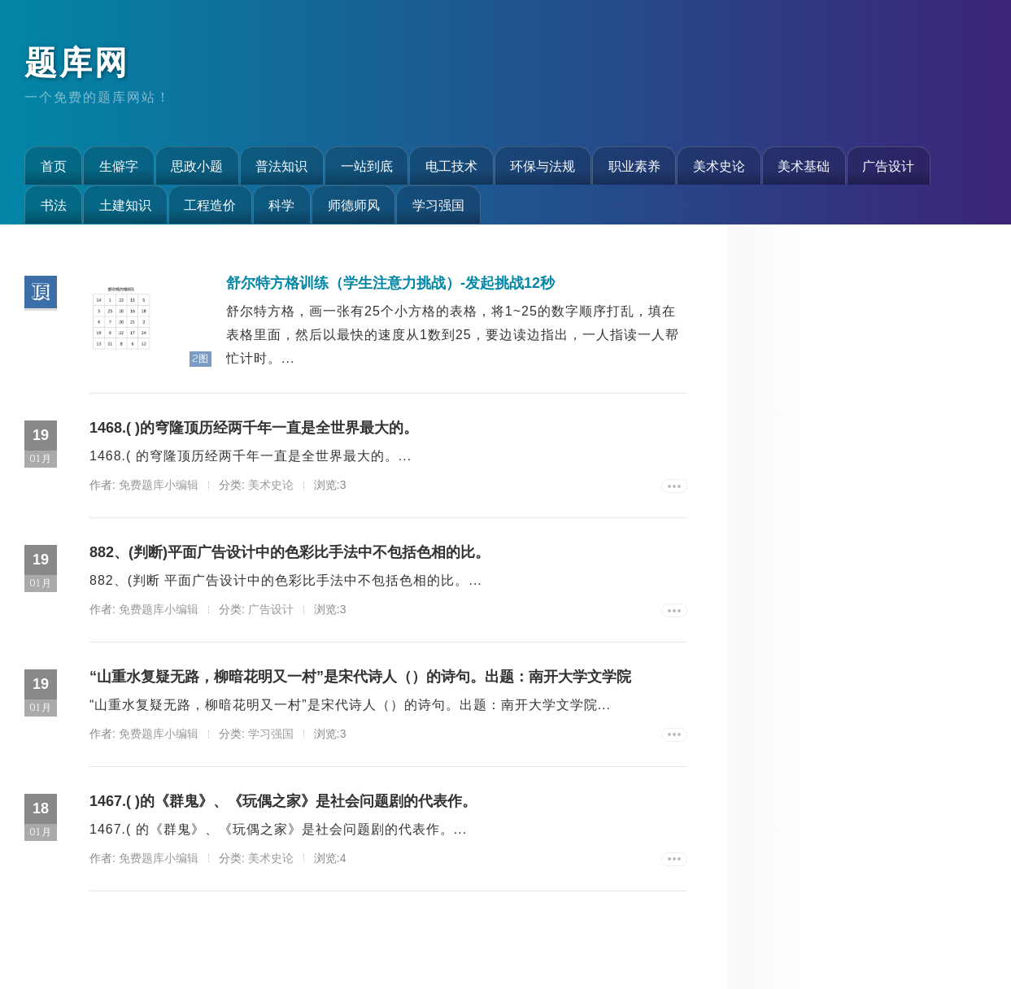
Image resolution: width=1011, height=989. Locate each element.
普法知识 (281, 166)
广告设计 (888, 166)
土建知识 (125, 205)
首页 (54, 166)
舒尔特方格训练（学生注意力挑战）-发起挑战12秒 (390, 283)
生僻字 (118, 166)
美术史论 (719, 166)
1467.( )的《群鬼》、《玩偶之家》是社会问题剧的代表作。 (283, 801)
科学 (281, 205)
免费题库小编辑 (158, 484)
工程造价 (210, 205)
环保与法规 (542, 166)
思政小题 (197, 166)
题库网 (76, 63)
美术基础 (804, 166)
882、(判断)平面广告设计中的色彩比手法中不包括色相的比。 (289, 552)
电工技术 (451, 166)
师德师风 (354, 205)
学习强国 (438, 205)
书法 (54, 205)
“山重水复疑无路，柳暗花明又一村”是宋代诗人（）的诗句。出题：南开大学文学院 (360, 677)
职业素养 (634, 166)
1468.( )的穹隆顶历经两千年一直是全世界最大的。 (253, 428)
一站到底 (367, 166)
